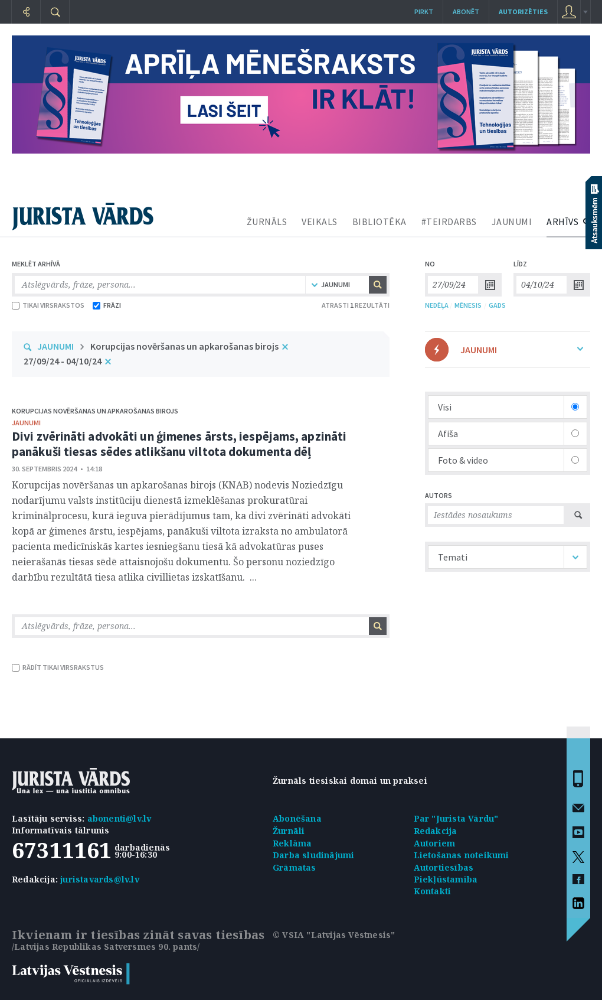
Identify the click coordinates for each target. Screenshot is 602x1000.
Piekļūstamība (446, 879)
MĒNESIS (468, 305)
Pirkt (423, 11)
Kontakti (433, 891)
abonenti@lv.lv (119, 818)
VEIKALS (320, 221)
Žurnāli (289, 830)
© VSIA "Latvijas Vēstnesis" (334, 934)
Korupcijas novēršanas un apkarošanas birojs (184, 346)
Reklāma (292, 843)
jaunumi (26, 422)
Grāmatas (294, 867)
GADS (497, 305)
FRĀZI (107, 305)
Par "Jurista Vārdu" (456, 818)
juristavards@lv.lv (99, 879)
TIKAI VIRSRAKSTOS (48, 305)
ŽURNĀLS (267, 221)
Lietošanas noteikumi (461, 855)
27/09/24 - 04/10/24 (63, 361)
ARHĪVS (562, 221)
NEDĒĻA (437, 305)
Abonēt (466, 11)
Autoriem (435, 843)
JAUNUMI (512, 221)
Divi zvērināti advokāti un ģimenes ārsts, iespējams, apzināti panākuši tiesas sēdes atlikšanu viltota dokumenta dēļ (179, 444)
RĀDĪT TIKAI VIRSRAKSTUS (58, 667)
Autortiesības (444, 867)
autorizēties (523, 11)
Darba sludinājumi (313, 855)
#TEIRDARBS (449, 221)
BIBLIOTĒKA (379, 221)
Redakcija (435, 830)
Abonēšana (297, 818)
